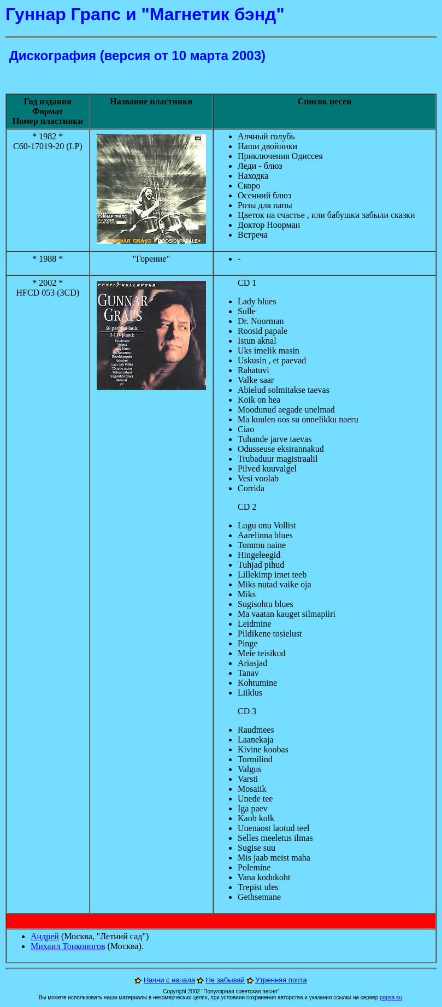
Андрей (45, 936)
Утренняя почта (281, 980)
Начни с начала (169, 980)
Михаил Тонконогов (68, 946)
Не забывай (224, 980)
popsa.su (391, 997)
